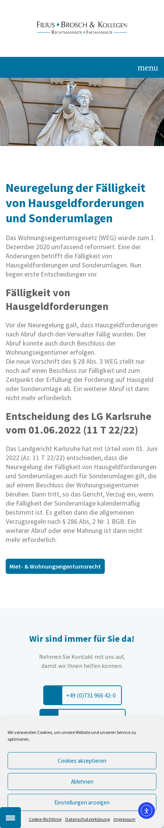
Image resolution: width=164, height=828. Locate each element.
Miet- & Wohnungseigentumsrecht (55, 566)
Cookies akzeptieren (82, 760)
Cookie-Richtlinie (45, 819)
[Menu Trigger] (10, 817)
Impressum (125, 819)
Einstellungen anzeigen (82, 802)
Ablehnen (82, 781)
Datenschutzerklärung (87, 819)
